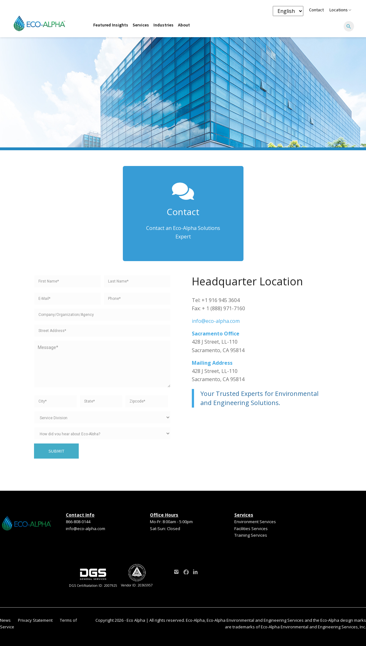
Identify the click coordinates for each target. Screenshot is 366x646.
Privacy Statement (35, 620)
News (5, 620)
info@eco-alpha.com (216, 320)
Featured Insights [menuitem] (110, 25)
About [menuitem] (184, 25)
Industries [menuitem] (163, 25)
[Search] (349, 27)
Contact (316, 10)
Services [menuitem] (141, 25)
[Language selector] (288, 11)
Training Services (250, 535)
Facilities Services (251, 528)
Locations (340, 10)
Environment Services (255, 521)
